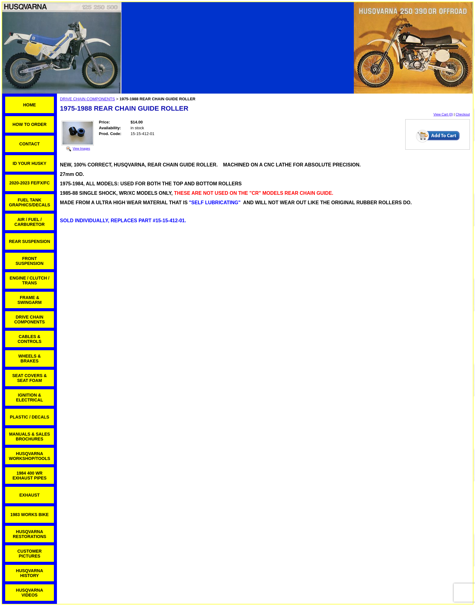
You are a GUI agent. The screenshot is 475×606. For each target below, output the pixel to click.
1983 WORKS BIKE (29, 514)
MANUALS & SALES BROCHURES (29, 436)
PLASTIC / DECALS (29, 417)
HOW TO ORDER (29, 124)
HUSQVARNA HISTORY (29, 573)
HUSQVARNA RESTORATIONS (29, 534)
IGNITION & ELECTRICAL (29, 397)
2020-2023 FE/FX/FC (29, 182)
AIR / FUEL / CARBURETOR (29, 222)
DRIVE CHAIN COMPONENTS (29, 319)
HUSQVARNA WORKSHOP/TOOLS (29, 456)
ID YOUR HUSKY (29, 163)
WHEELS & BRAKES (29, 358)
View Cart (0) (443, 114)
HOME (29, 104)
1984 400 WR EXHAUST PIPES (29, 475)
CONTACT (29, 143)
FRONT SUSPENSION (30, 261)
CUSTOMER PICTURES (29, 553)
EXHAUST (29, 495)
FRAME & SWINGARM (29, 300)
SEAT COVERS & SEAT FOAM (29, 378)
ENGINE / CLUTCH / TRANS (30, 280)
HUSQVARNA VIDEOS (29, 592)
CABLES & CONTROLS (30, 339)
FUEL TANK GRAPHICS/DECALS (29, 202)
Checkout (463, 114)
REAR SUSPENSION (29, 241)
